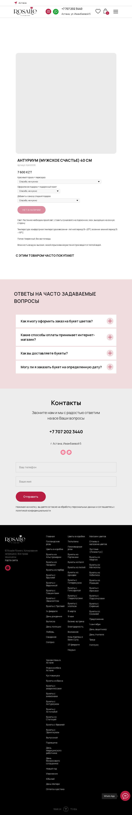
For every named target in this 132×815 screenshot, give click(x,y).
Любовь (50, 632)
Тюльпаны (73, 541)
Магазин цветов (97, 536)
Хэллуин (93, 645)
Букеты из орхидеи (73, 573)
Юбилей (50, 779)
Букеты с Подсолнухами (97, 597)
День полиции (53, 626)
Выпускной (52, 737)
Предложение (96, 619)
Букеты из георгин (94, 558)
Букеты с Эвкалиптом (52, 599)
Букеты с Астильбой (51, 710)
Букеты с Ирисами (94, 589)
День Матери (53, 784)
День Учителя (96, 634)
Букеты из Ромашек (94, 581)
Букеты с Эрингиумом (52, 731)
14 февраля (52, 611)
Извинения (52, 773)
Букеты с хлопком (72, 604)
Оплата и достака (55, 789)
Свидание (51, 637)
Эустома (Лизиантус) (96, 550)
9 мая (71, 616)
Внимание (73, 632)
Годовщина (51, 742)
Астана (23, 2)
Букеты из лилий (76, 567)
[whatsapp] (69, 452)
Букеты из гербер (55, 570)
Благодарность (75, 626)
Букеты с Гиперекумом (75, 581)
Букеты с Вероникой (51, 584)
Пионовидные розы (75, 548)
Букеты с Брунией (50, 576)
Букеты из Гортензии (73, 555)
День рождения (54, 616)
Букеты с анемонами (52, 695)
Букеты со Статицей (51, 718)
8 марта (72, 611)
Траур (92, 639)
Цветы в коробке (54, 549)
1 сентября (94, 624)
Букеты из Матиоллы (94, 566)
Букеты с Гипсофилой (74, 589)
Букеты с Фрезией (55, 724)
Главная (50, 536)
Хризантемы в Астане (53, 661)
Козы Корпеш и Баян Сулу (75, 638)
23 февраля (74, 644)
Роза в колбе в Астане (53, 669)
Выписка (50, 621)
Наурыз (71, 650)
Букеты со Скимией (94, 612)
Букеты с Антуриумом (52, 702)
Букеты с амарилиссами (54, 687)
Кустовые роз (53, 675)
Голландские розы (53, 542)
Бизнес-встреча (76, 621)
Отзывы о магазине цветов (98, 542)
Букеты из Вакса (54, 681)
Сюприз (50, 642)
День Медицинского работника (53, 750)
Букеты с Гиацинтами (52, 591)
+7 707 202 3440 (72, 9)
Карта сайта (11, 560)
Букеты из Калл (76, 562)
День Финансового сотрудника (53, 761)
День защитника (98, 629)
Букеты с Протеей (55, 606)
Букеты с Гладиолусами (75, 597)
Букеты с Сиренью (94, 605)
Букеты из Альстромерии (53, 555)
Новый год (51, 768)
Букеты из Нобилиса (94, 574)
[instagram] (63, 452)
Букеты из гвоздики (51, 563)
